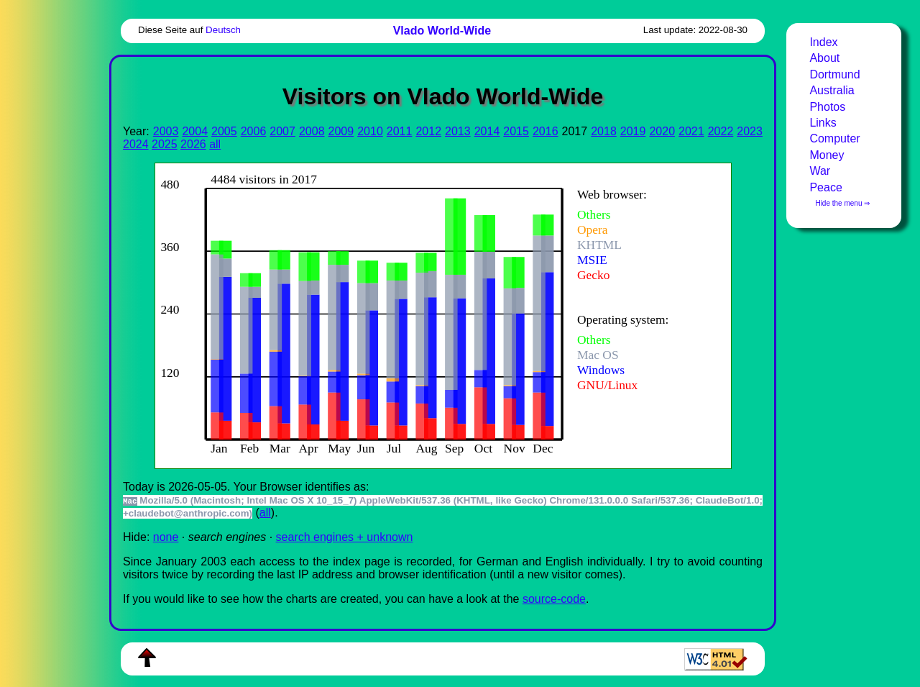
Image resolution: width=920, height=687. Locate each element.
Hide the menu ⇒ (842, 203)
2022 (721, 131)
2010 (370, 131)
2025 (165, 144)
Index (823, 42)
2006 (254, 131)
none (166, 537)
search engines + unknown (344, 537)
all (215, 144)
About (824, 58)
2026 (193, 144)
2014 (487, 131)
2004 (195, 131)
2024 (136, 144)
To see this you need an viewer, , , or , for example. (431, 314)
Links (822, 123)
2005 (224, 131)
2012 (428, 131)
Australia (831, 90)
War (819, 171)
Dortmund (834, 74)
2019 (633, 131)
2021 (691, 131)
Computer (834, 138)
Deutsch (223, 29)
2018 (604, 131)
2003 (166, 131)
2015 (516, 131)
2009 (341, 131)
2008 (312, 131)
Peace (825, 187)
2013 (458, 131)
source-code (554, 599)
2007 (282, 131)
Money (826, 155)
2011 (400, 131)
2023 (750, 131)
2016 (545, 131)
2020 (662, 131)
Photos (827, 107)
